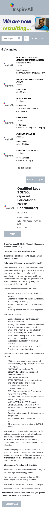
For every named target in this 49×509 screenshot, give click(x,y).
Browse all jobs (35, 179)
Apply (12, 234)
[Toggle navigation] (6, 7)
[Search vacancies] (39, 38)
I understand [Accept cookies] (11, 504)
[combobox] (25, 38)
